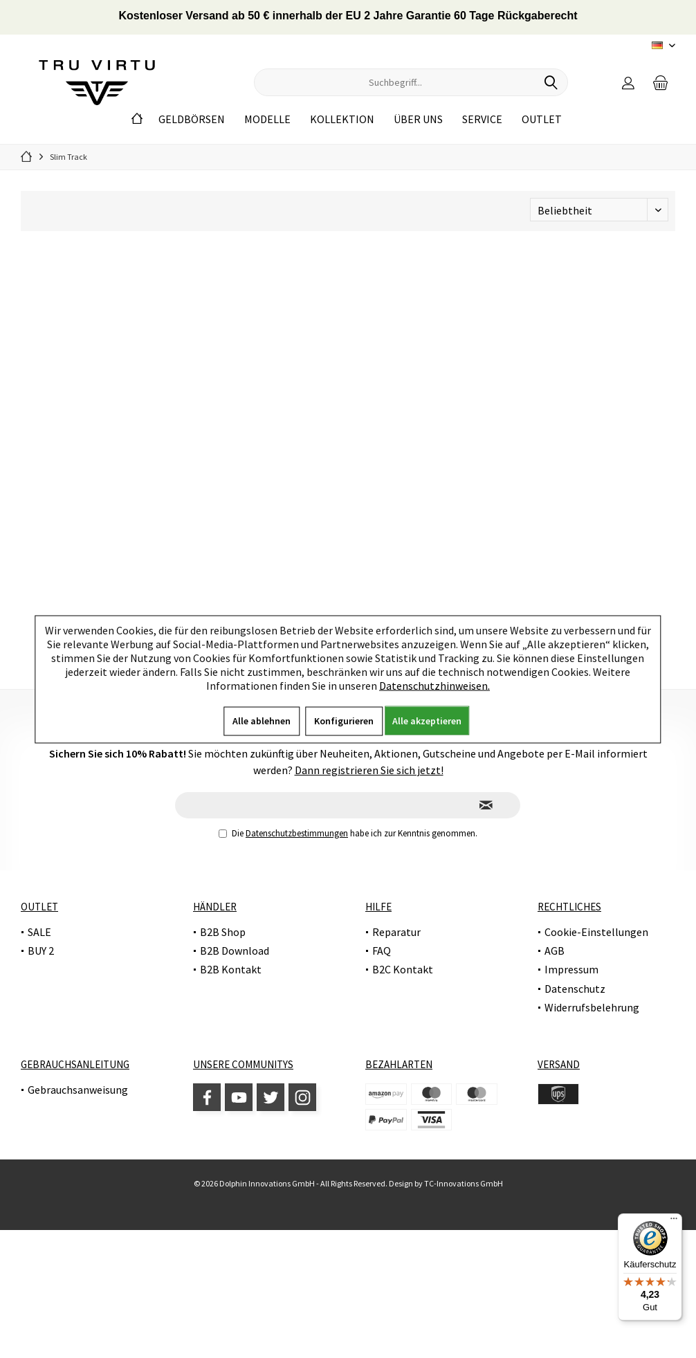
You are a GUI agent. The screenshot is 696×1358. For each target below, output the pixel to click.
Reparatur (396, 932)
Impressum (571, 969)
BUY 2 (41, 950)
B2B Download (234, 950)
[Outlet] (541, 119)
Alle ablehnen (261, 720)
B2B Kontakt (231, 969)
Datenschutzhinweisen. (434, 685)
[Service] (482, 119)
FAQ (381, 950)
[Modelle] (267, 119)
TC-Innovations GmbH (463, 1183)
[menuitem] (660, 82)
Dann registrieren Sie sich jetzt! (369, 770)
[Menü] (674, 1221)
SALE (39, 932)
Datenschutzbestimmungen (297, 833)
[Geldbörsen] (192, 119)
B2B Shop (223, 932)
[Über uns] (418, 119)
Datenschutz (574, 988)
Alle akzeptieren (426, 720)
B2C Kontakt (402, 969)
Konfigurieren (344, 720)
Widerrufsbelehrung (591, 1007)
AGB (554, 950)
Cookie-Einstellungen (596, 932)
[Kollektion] (342, 119)
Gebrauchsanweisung (78, 1090)
